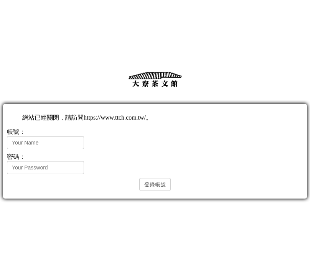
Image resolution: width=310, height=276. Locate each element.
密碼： (16, 156)
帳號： (16, 131)
